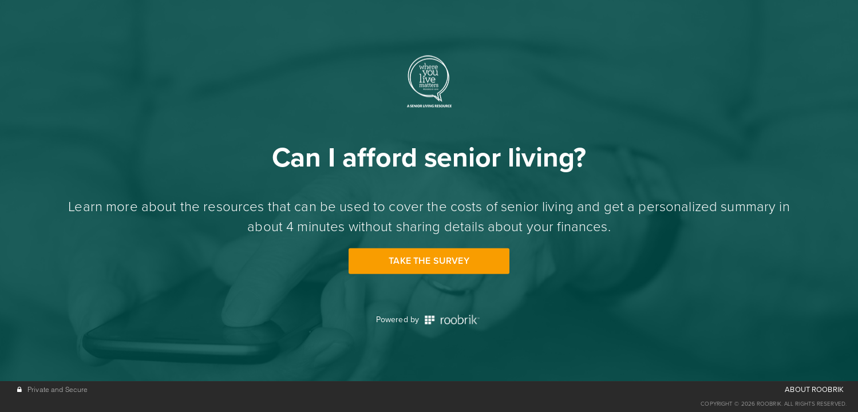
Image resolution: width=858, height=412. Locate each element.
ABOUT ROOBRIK (814, 389)
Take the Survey (429, 261)
